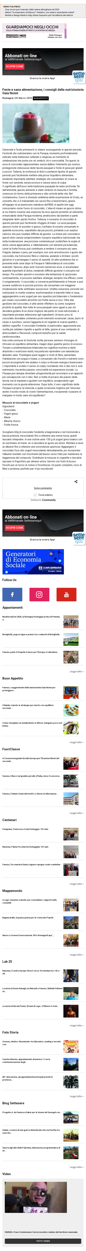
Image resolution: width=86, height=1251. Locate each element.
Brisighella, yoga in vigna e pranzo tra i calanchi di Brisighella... (31, 634)
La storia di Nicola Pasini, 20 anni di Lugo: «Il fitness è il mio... (30, 1006)
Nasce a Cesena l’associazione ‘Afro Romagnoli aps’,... (28, 935)
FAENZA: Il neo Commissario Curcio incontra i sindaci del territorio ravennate (41, 1232)
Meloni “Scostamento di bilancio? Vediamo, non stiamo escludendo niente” (40, 12)
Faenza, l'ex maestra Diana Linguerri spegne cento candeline (31, 864)
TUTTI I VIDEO (43, 1241)
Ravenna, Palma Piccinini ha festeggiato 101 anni (25, 847)
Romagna (7, 98)
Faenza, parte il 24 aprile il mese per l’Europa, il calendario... (30, 652)
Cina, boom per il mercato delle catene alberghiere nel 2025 (32, 9)
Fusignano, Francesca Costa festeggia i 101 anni (25, 829)
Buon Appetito (41, 98)
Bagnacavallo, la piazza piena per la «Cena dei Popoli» (28, 917)
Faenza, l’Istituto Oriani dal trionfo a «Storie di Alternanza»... (30, 794)
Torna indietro (43, 495)
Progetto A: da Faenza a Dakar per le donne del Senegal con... (32, 1112)
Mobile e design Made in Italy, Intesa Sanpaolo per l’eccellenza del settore (39, 15)
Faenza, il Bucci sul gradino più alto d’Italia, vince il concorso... (31, 776)
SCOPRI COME (14, 66)
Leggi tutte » (77, 671)
